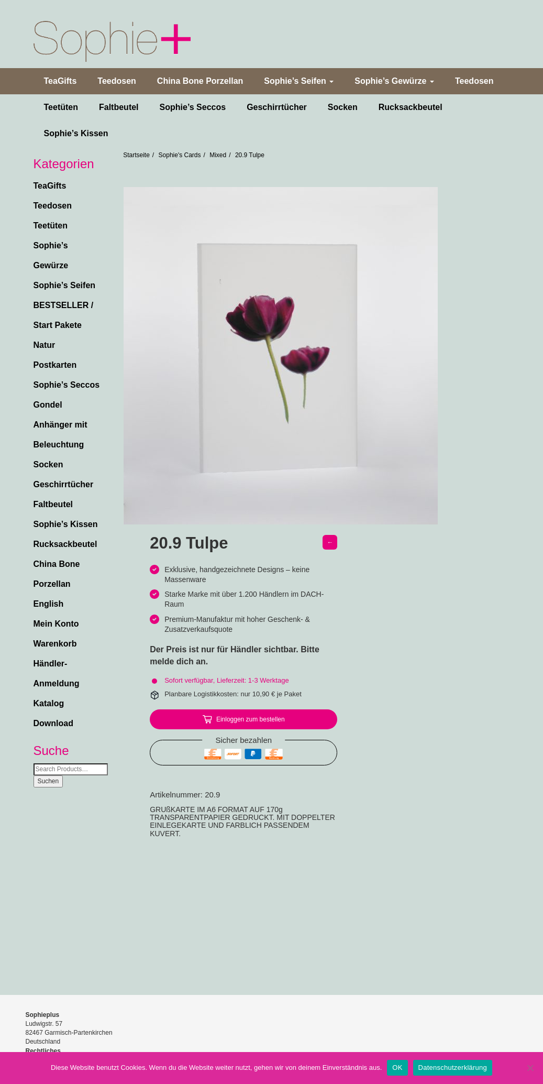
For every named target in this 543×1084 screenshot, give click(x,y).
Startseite (136, 155)
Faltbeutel (119, 107)
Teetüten (61, 107)
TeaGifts (60, 80)
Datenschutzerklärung (452, 1067)
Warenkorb (55, 643)
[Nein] (530, 1068)
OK (397, 1067)
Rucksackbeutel (410, 107)
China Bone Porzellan (200, 80)
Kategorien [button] (64, 164)
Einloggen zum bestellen (250, 719)
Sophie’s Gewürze (394, 80)
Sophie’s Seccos (193, 107)
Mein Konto (56, 623)
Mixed (217, 155)
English (49, 603)
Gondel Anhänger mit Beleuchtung (60, 424)
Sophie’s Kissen (76, 133)
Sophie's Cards (180, 155)
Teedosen (116, 80)
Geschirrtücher (277, 107)
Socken (343, 107)
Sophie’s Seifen (299, 80)
